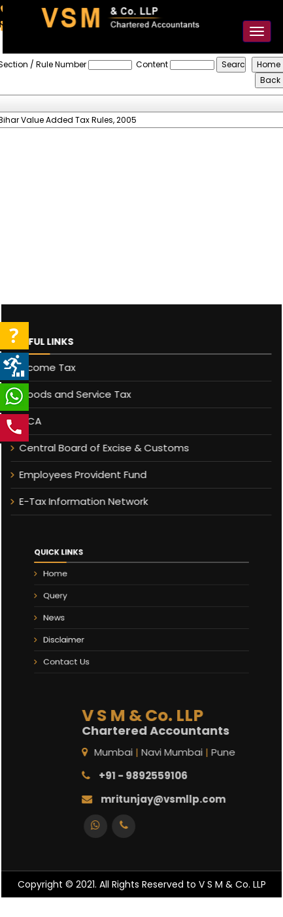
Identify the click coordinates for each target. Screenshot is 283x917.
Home (72, 581)
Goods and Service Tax (69, 394)
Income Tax (41, 367)
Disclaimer (79, 634)
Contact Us (81, 651)
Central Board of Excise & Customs (98, 448)
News (71, 616)
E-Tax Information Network (77, 501)
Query (72, 598)
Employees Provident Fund (77, 474)
